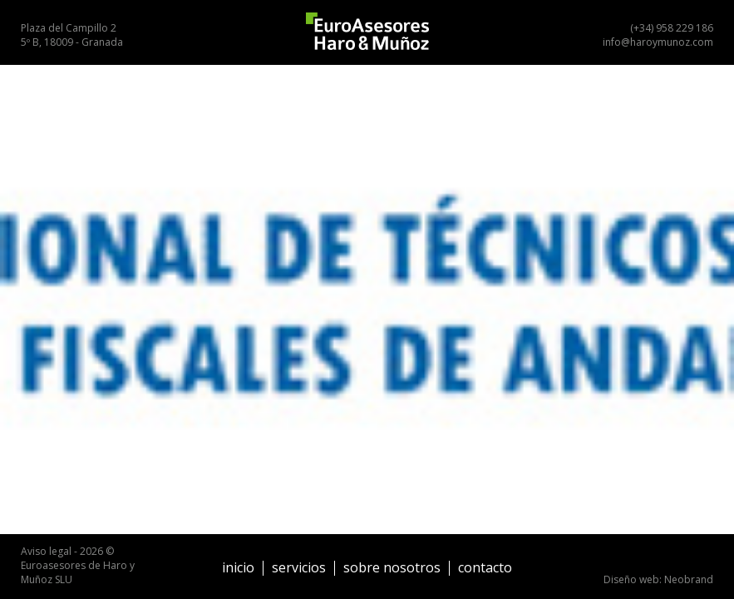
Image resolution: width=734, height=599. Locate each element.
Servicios (299, 567)
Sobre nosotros (392, 567)
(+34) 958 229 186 (671, 28)
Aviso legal (46, 551)
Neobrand (688, 579)
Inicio (238, 567)
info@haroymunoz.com (658, 42)
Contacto (485, 567)
